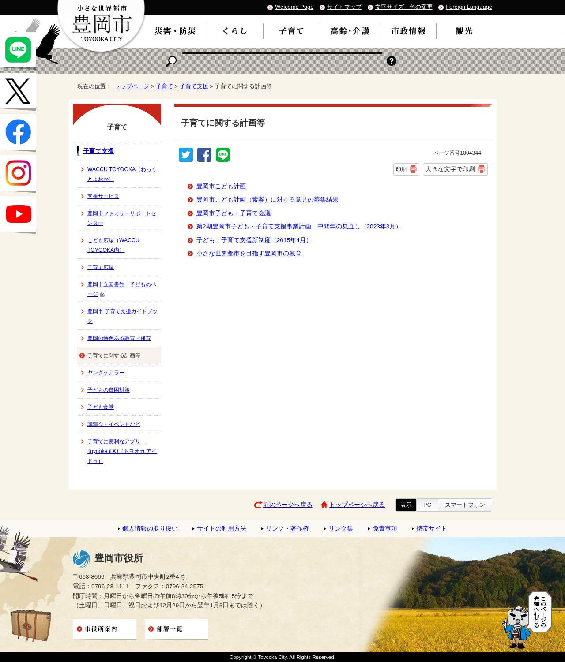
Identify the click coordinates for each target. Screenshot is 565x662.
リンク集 (340, 528)
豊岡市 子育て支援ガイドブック (122, 316)
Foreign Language (469, 7)
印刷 (401, 169)
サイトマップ (344, 7)
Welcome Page (294, 7)
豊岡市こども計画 (221, 186)
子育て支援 (194, 86)
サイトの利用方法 (221, 528)
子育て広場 (100, 267)
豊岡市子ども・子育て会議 (233, 213)
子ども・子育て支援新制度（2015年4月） (254, 240)
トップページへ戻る (357, 504)
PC (427, 504)
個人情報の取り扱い (150, 528)
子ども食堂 (100, 407)
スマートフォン (465, 504)
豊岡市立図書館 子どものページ (121, 289)
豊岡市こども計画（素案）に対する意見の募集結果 (267, 199)
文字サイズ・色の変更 (404, 7)
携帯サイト (431, 528)
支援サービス (103, 196)
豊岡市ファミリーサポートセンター (121, 218)
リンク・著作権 (287, 528)
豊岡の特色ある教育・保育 (119, 338)
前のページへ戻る (288, 504)
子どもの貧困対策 (108, 390)
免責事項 (385, 528)
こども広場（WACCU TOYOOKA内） (113, 245)
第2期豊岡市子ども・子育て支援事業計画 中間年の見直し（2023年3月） (299, 226)
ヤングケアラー (105, 373)
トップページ (132, 86)
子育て (164, 86)
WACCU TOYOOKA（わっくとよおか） (122, 174)
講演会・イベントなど (113, 424)
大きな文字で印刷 (450, 168)
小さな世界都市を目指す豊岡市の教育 (248, 253)
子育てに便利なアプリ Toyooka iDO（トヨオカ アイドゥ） (122, 451)
